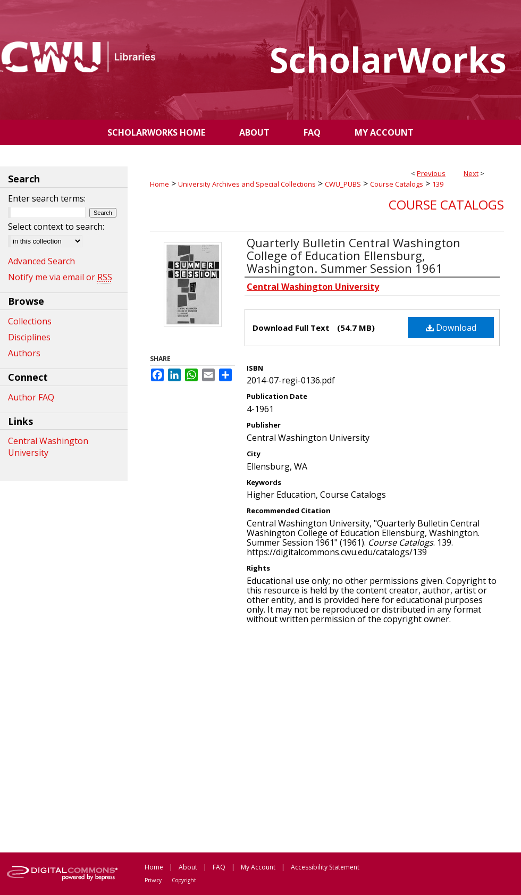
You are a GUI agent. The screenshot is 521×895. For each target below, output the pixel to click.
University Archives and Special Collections (247, 184)
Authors (24, 353)
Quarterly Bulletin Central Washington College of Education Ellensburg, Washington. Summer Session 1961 (353, 255)
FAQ (219, 867)
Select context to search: (56, 226)
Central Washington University (48, 446)
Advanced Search (41, 261)
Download (451, 327)
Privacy (153, 880)
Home (159, 184)
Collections (30, 321)
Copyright (184, 880)
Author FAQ (31, 397)
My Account (258, 867)
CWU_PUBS (343, 184)
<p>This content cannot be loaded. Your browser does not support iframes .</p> (327, 737)
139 (437, 184)
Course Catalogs (396, 184)
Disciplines (29, 337)
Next (471, 173)
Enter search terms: (47, 198)
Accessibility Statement (325, 867)
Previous (431, 173)
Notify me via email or (60, 277)
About (188, 867)
